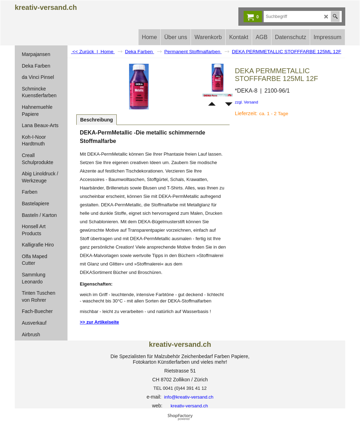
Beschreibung (96, 120)
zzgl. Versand (246, 102)
